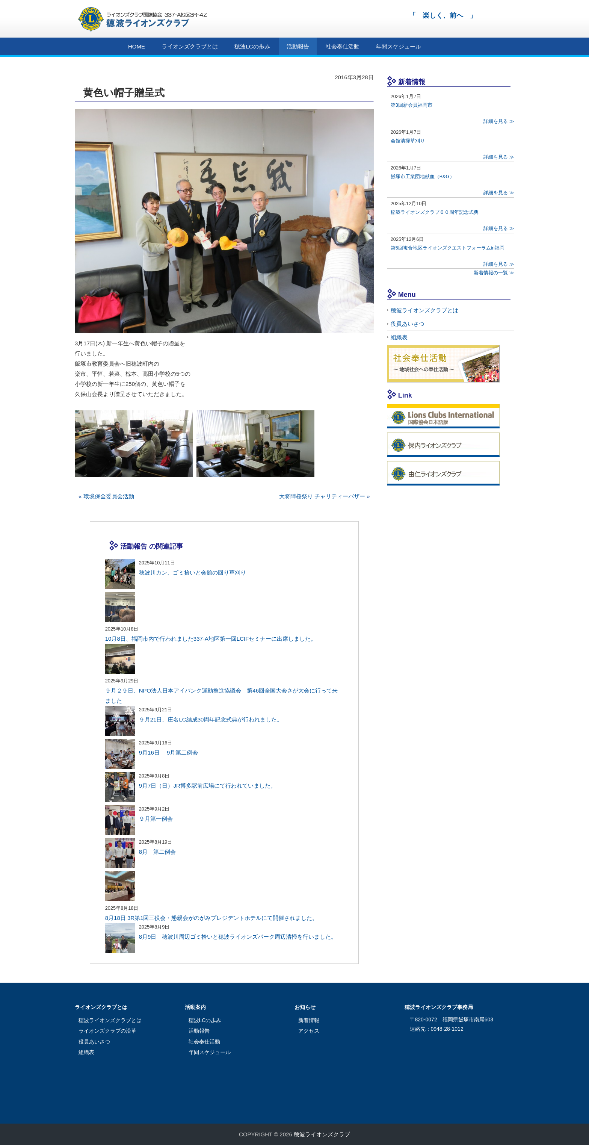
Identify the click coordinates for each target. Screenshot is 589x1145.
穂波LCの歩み (252, 46)
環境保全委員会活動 (108, 496)
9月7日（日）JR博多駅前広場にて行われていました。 (207, 785)
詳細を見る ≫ (498, 121)
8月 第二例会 (157, 852)
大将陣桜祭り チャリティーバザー (322, 496)
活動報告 (298, 46)
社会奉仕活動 (342, 46)
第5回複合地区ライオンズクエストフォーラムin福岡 (447, 248)
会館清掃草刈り (408, 141)
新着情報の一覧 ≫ (494, 272)
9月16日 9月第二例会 (168, 752)
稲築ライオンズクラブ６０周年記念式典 (435, 212)
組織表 (399, 337)
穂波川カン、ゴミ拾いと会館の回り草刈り (192, 572)
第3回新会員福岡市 (411, 105)
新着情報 (308, 1020)
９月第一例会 (156, 818)
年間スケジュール (398, 46)
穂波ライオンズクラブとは (424, 310)
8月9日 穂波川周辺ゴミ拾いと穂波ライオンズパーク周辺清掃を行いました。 (238, 936)
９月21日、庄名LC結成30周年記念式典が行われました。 (211, 719)
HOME (136, 46)
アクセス (308, 1031)
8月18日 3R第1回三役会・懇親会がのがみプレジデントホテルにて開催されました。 (211, 918)
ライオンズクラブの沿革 (107, 1031)
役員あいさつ (407, 324)
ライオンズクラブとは (190, 46)
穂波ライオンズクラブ (322, 1134)
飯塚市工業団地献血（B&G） (423, 176)
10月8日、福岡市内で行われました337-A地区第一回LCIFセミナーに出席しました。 (211, 638)
